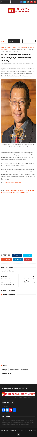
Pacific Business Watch (13, 183)
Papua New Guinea (28, 64)
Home (2, 41)
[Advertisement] (18, 26)
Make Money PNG (7, 373)
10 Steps (4, 370)
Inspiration (24, 370)
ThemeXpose (32, 430)
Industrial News (22, 47)
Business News (11, 47)
